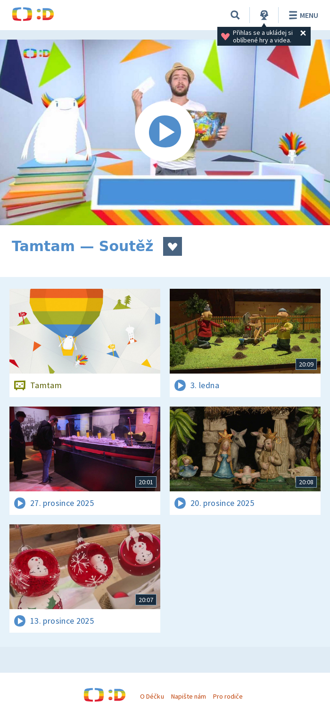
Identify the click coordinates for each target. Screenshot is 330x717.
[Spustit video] (165, 132)
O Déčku (152, 696)
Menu (302, 15)
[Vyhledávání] (235, 15)
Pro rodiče (228, 696)
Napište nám (188, 696)
